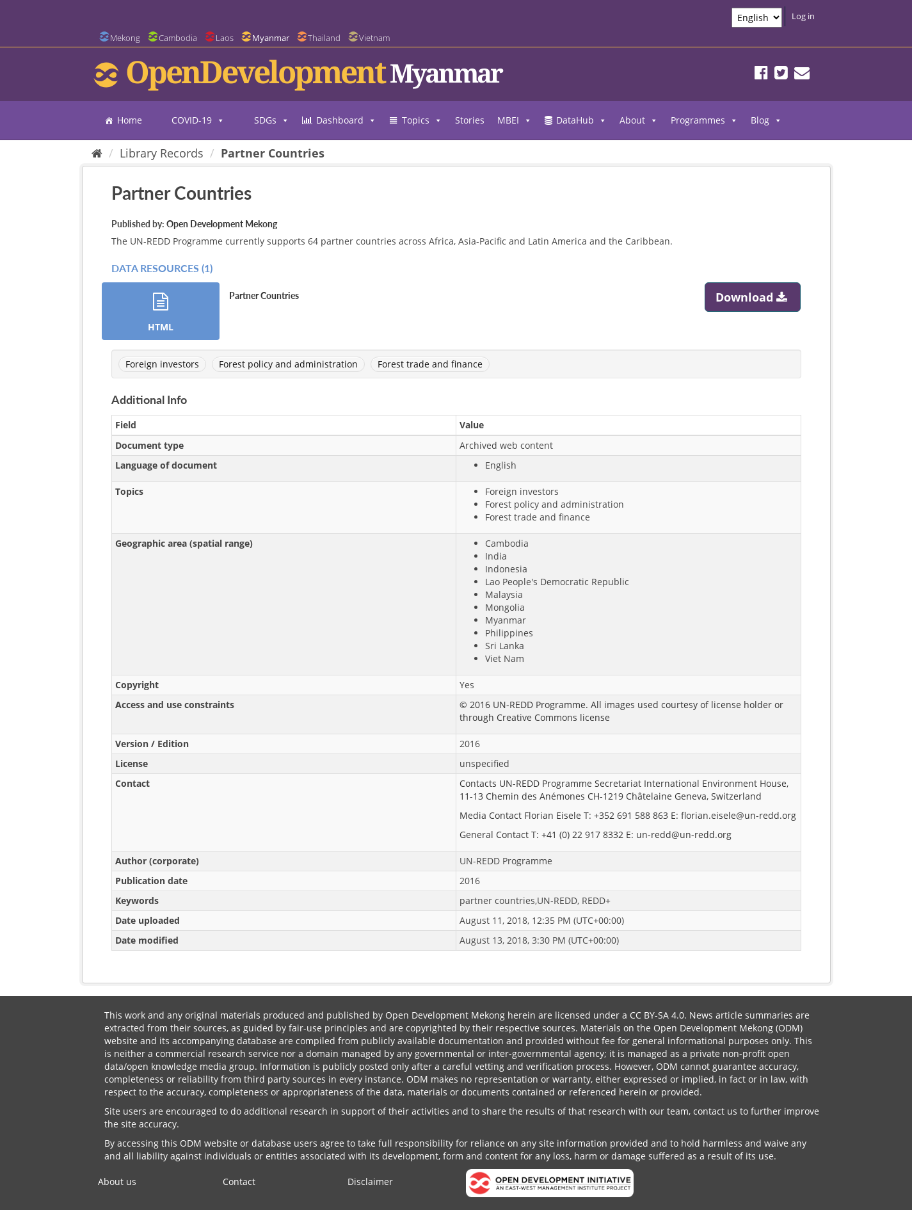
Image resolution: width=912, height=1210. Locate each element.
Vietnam (374, 38)
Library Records (162, 153)
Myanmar (270, 38)
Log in (803, 16)
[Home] (97, 153)
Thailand (324, 38)
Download (753, 297)
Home (129, 120)
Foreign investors (162, 364)
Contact (239, 1181)
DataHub (581, 120)
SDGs (271, 120)
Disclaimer (370, 1181)
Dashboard (346, 120)
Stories (469, 120)
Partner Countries (272, 153)
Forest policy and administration (288, 364)
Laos (225, 38)
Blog (766, 120)
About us (117, 1181)
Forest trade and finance (430, 364)
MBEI (514, 120)
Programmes (704, 120)
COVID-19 (198, 120)
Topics (422, 120)
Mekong (125, 38)
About (639, 120)
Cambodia (178, 38)
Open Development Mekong (221, 223)
